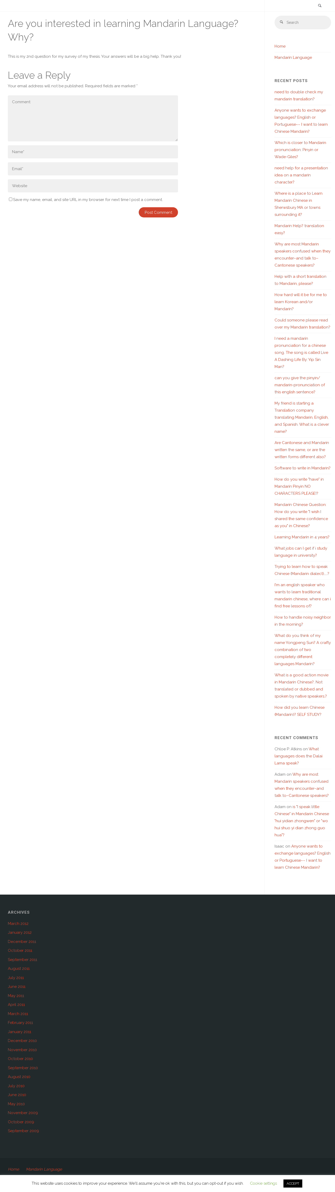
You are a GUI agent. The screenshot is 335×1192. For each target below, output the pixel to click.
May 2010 (16, 1104)
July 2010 (16, 1086)
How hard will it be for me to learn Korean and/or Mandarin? (301, 302)
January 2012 (20, 932)
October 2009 (21, 1122)
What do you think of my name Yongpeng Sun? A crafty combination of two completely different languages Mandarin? (303, 650)
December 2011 (22, 942)
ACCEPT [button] (293, 1183)
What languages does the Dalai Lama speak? (298, 756)
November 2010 (22, 1050)
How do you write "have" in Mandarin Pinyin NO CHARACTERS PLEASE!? (299, 486)
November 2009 (23, 1113)
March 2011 (18, 1014)
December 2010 (22, 1041)
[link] (319, 6)
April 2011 (16, 1005)
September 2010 (23, 1068)
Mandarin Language (293, 57)
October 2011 (20, 950)
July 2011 (16, 978)
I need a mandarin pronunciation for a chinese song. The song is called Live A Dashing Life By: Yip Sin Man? (301, 352)
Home (280, 46)
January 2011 (19, 1032)
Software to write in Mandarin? (303, 468)
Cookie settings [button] (263, 1183)
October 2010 (20, 1059)
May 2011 (16, 996)
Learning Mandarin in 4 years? (302, 537)
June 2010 (17, 1095)
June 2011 (16, 986)
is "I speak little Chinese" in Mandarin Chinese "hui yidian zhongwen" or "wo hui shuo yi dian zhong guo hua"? (302, 821)
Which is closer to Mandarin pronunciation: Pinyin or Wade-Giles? (300, 150)
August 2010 (19, 1077)
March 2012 (18, 924)
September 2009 (23, 1131)
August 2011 (19, 968)
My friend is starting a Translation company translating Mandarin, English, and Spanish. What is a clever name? (302, 417)
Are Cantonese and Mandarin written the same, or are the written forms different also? (302, 450)
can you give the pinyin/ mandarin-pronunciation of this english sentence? (300, 385)
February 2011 (20, 1023)
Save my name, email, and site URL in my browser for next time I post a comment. (86, 199)
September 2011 (22, 960)
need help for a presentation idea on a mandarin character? (301, 175)
